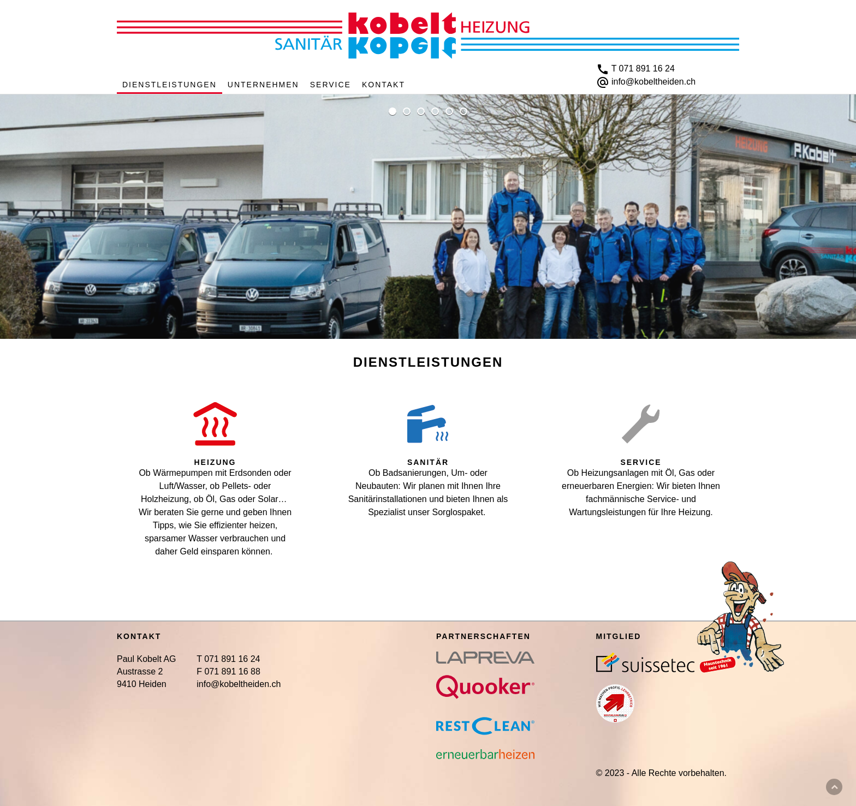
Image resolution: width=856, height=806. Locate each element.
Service (330, 84)
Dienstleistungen (169, 84)
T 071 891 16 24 (643, 68)
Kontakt (383, 84)
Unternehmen (263, 84)
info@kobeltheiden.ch (653, 81)
